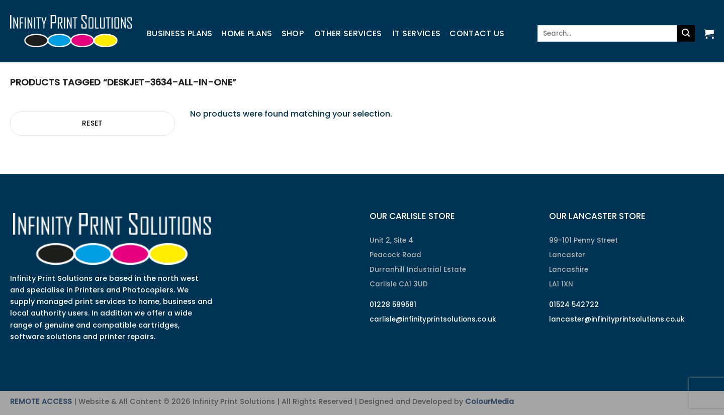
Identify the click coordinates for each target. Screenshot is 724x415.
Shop (293, 33)
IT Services (417, 33)
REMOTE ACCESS (41, 401)
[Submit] (685, 33)
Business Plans (179, 33)
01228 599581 (393, 304)
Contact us (476, 33)
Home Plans (246, 33)
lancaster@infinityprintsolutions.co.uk (617, 319)
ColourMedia (489, 401)
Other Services (348, 33)
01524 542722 (574, 304)
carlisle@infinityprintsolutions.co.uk (433, 319)
